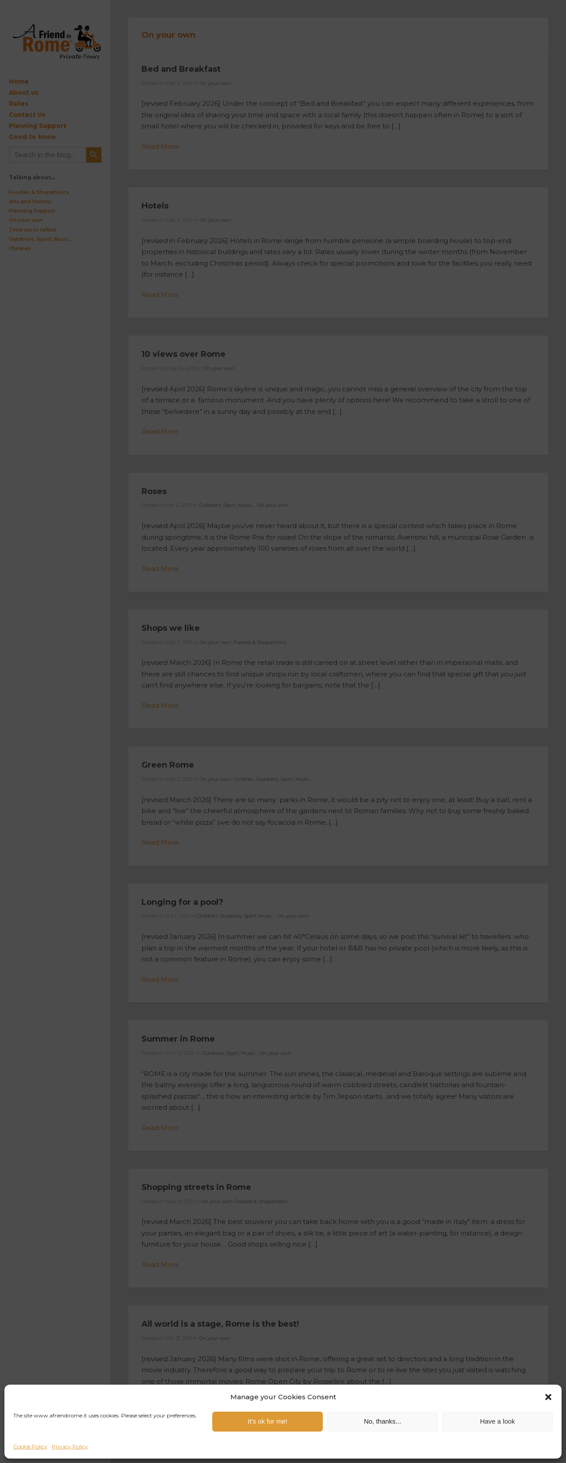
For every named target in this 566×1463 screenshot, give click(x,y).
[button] (548, 1397)
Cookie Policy (30, 1446)
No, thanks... (382, 1421)
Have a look (497, 1421)
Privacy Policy (70, 1446)
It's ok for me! (267, 1421)
